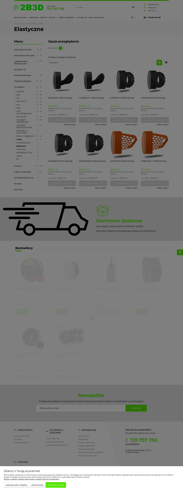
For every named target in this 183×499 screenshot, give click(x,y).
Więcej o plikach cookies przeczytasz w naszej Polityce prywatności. (31, 479)
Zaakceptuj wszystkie (56, 485)
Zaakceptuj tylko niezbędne (16, 485)
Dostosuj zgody (37, 485)
